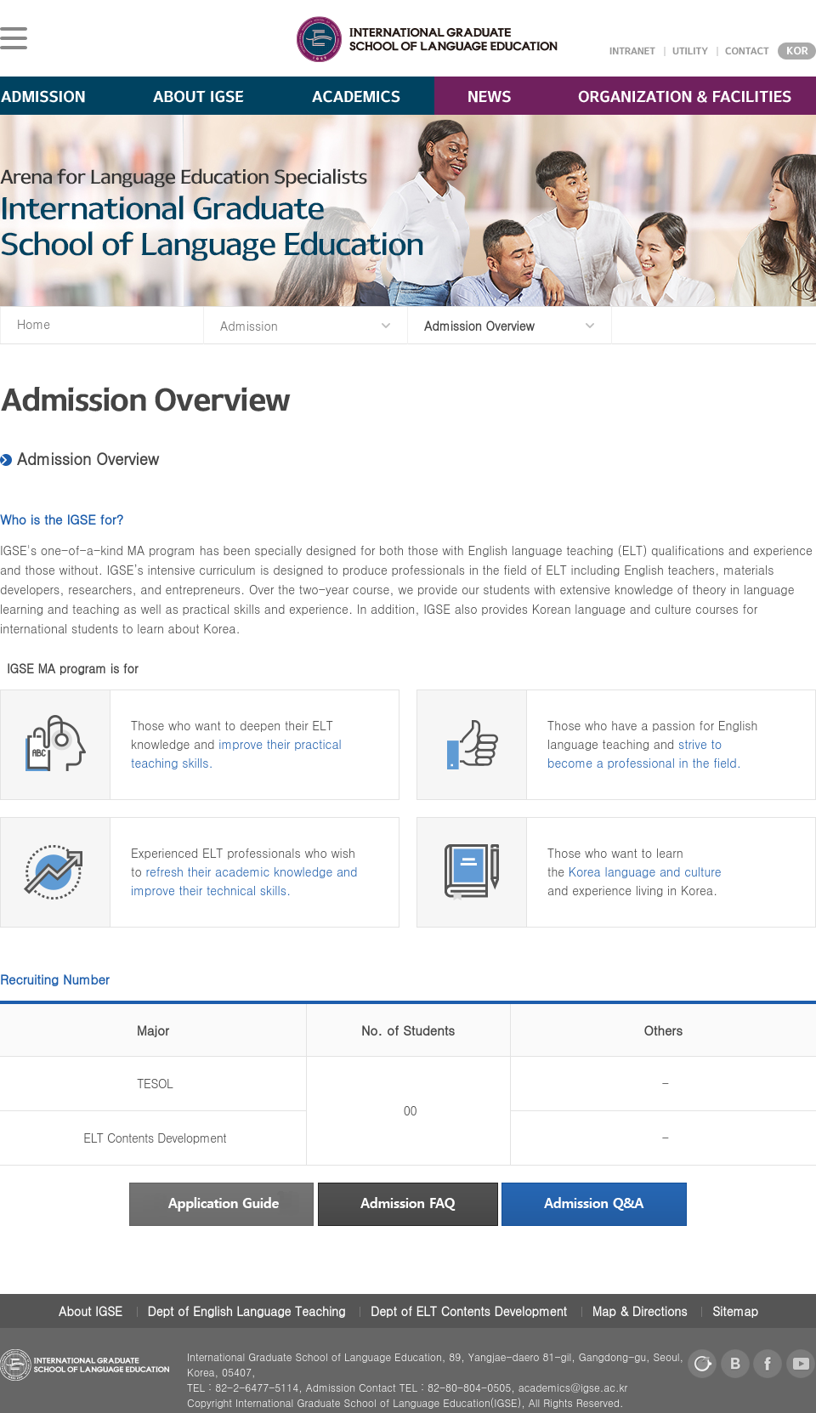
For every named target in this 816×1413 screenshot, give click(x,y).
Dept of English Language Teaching (247, 1310)
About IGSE (90, 1310)
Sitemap (735, 1310)
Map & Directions (640, 1310)
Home (33, 323)
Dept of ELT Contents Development (469, 1310)
